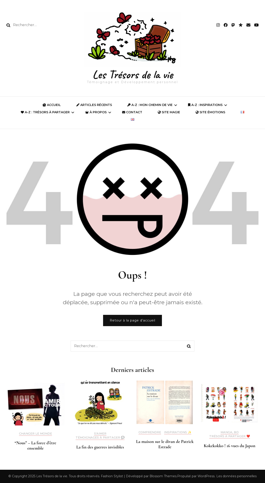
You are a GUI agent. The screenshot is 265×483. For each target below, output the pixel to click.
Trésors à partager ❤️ (229, 436)
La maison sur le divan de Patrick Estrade (165, 444)
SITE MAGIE (169, 112)
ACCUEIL (51, 105)
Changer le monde (35, 433)
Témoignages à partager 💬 (100, 437)
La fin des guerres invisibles (100, 447)
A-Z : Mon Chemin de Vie (150, 105)
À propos (96, 112)
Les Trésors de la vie (132, 74)
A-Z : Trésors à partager (45, 112)
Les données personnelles (236, 476)
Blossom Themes (163, 476)
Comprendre (149, 432)
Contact (132, 112)
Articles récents (94, 105)
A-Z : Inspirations (205, 105)
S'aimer (100, 433)
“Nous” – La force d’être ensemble (35, 445)
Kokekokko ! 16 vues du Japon (229, 445)
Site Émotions (210, 112)
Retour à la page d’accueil (132, 320)
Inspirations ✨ (177, 432)
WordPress (206, 476)
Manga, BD (230, 432)
